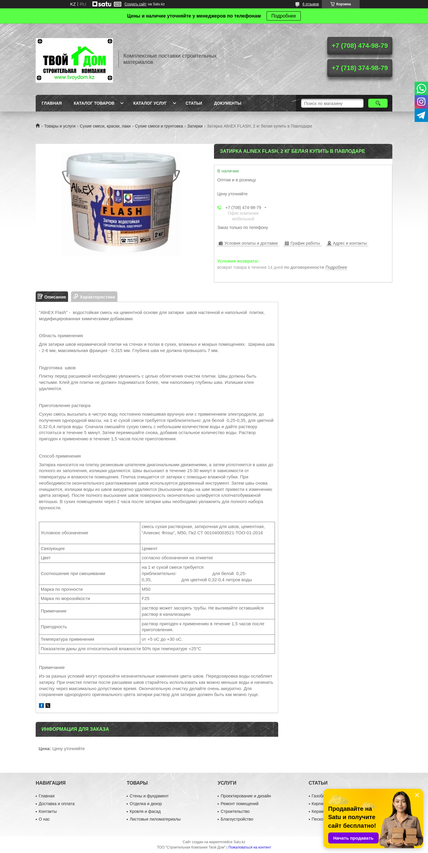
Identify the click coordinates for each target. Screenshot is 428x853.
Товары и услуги (59, 126)
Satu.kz (239, 842)
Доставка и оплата (57, 803)
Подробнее (283, 15)
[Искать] (378, 103)
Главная (52, 103)
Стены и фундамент (149, 796)
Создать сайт (136, 4)
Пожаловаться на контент (250, 847)
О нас (44, 819)
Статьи (194, 103)
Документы (227, 103)
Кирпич (318, 803)
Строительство (235, 811)
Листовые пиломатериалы (155, 819)
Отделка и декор (146, 803)
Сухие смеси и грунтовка (159, 126)
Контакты (47, 811)
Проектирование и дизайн (246, 796)
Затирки (195, 126)
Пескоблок (322, 819)
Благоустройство (237, 819)
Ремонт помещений (239, 803)
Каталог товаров (94, 103)
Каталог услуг (150, 103)
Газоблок (320, 796)
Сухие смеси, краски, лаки (105, 126)
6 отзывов (311, 4)
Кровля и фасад (145, 811)
